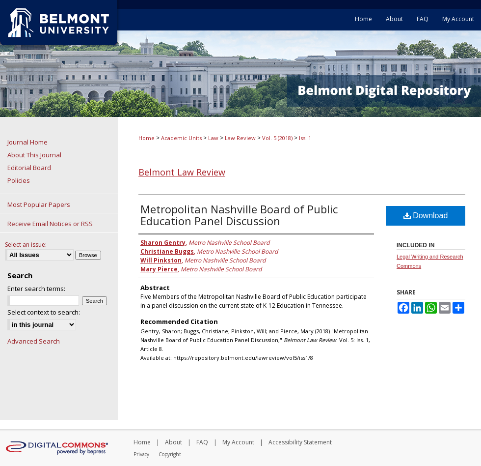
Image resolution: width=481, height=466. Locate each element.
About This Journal (34, 154)
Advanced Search (33, 341)
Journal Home (27, 142)
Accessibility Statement (300, 442)
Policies (18, 180)
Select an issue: (26, 244)
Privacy (141, 454)
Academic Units (181, 138)
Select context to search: (43, 312)
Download (425, 215)
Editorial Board (29, 167)
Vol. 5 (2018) (277, 138)
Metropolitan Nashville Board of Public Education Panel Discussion (239, 215)
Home (146, 138)
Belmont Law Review (181, 172)
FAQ (202, 442)
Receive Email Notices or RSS (50, 223)
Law (213, 138)
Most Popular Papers (38, 204)
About (173, 442)
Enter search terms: (36, 288)
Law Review (240, 138)
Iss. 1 (305, 138)
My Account (238, 442)
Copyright (170, 454)
